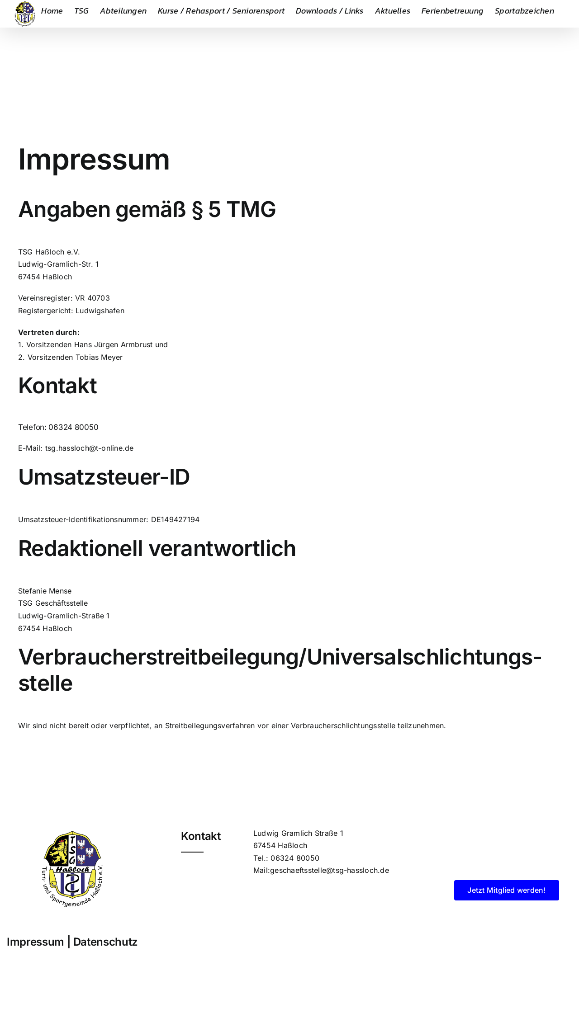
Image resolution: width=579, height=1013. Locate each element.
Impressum (35, 941)
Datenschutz (105, 941)
